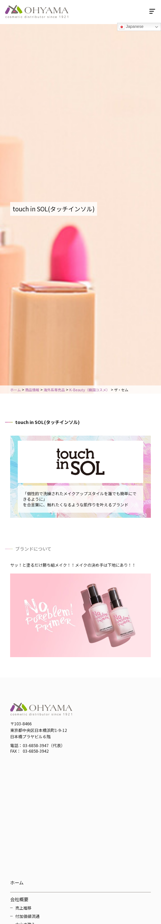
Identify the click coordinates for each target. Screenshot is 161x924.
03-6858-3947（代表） (44, 745)
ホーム (17, 882)
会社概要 (19, 899)
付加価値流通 (27, 916)
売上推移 (23, 908)
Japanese (131, 27)
